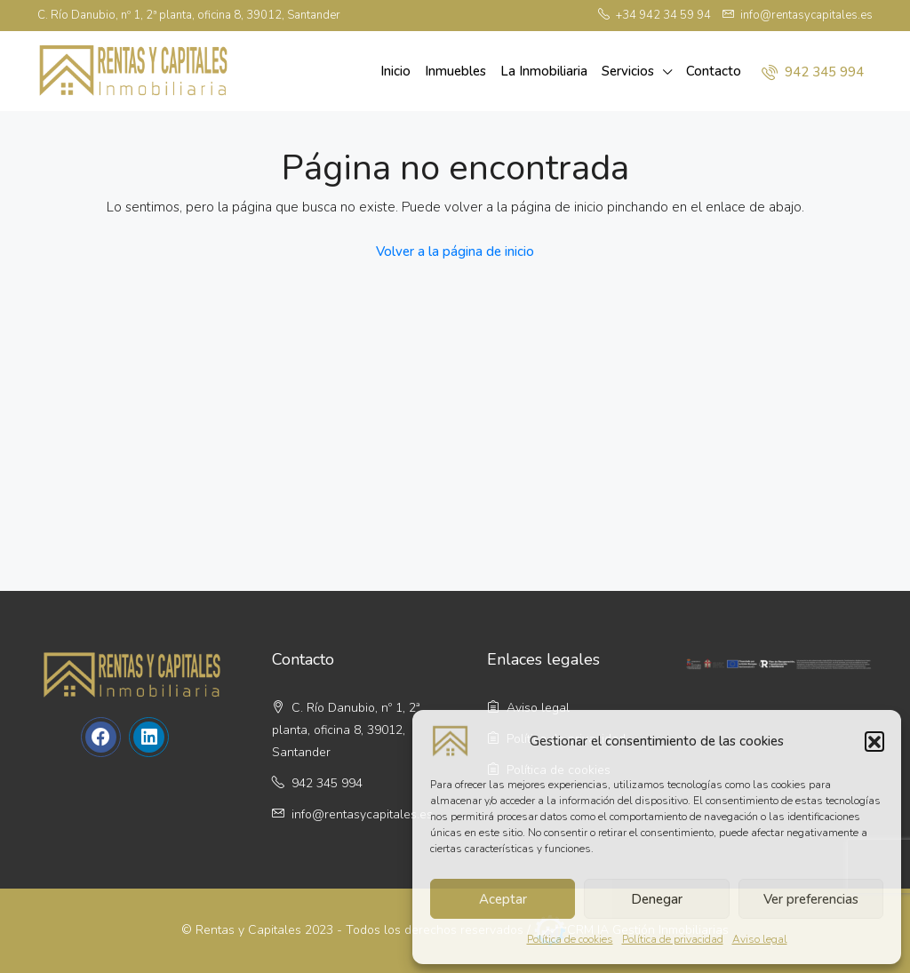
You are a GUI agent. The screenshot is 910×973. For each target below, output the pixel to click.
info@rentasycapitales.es (362, 814)
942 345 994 (813, 72)
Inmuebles (455, 71)
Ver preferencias (810, 899)
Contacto (713, 71)
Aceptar (503, 899)
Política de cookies (570, 939)
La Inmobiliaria (543, 71)
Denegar (656, 899)
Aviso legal (759, 939)
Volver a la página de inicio (455, 251)
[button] (874, 741)
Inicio (395, 71)
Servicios (628, 71)
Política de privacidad (672, 939)
